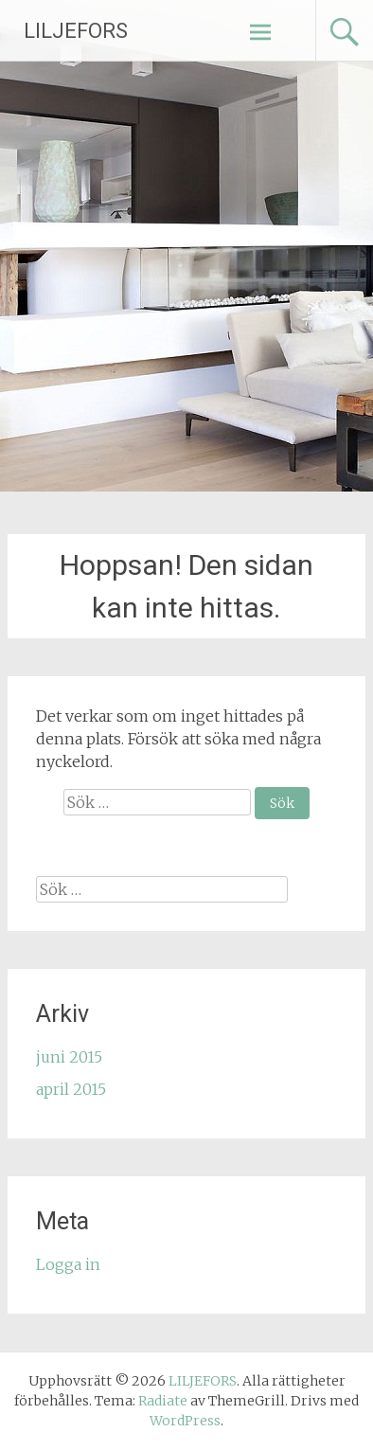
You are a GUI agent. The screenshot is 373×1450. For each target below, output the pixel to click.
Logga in (68, 1264)
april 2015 (71, 1089)
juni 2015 (69, 1056)
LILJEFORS (76, 31)
